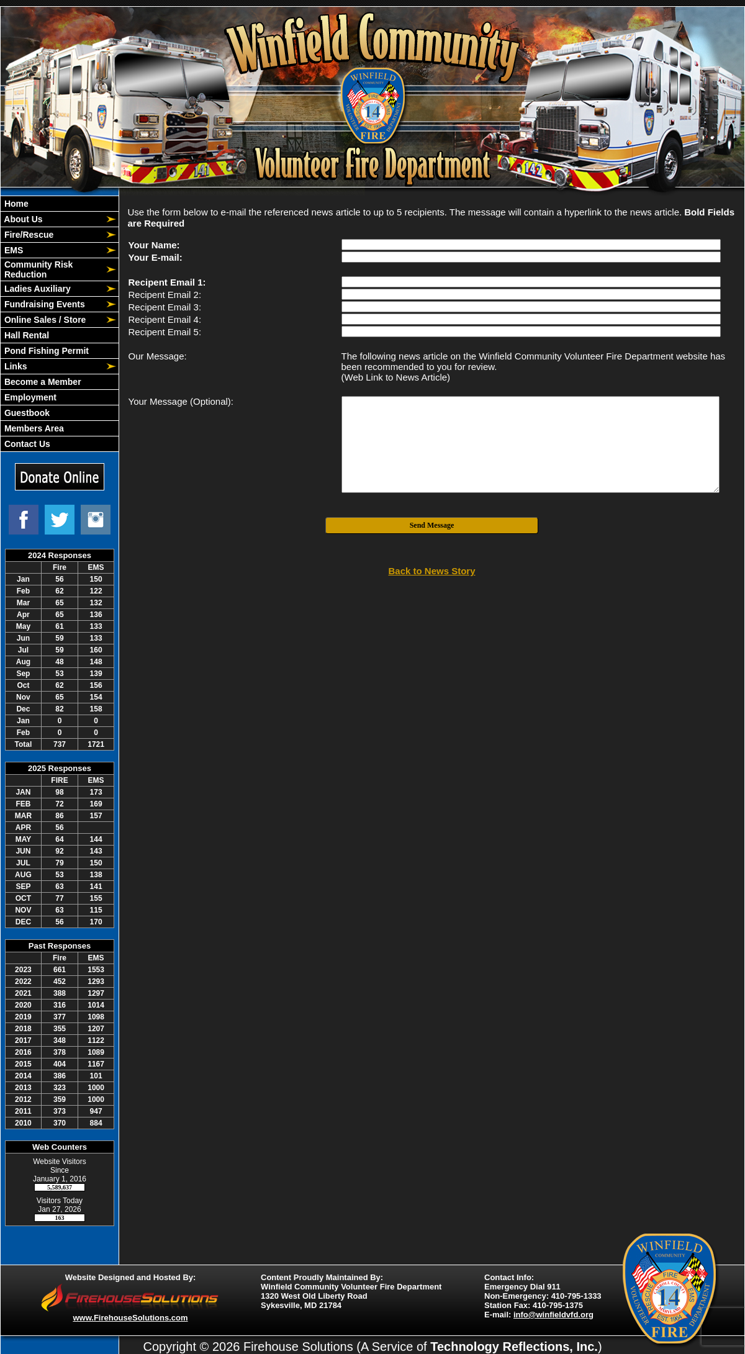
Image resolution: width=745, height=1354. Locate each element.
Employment (29, 397)
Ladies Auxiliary (36, 289)
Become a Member (41, 382)
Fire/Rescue (27, 235)
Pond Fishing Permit (45, 351)
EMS (12, 250)
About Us (22, 219)
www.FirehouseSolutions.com (130, 1317)
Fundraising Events (43, 304)
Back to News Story (431, 571)
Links (14, 366)
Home (15, 204)
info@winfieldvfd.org (553, 1314)
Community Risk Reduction (37, 269)
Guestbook (26, 413)
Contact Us (26, 444)
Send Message (432, 525)
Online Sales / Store (44, 320)
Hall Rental (25, 335)
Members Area (33, 428)
